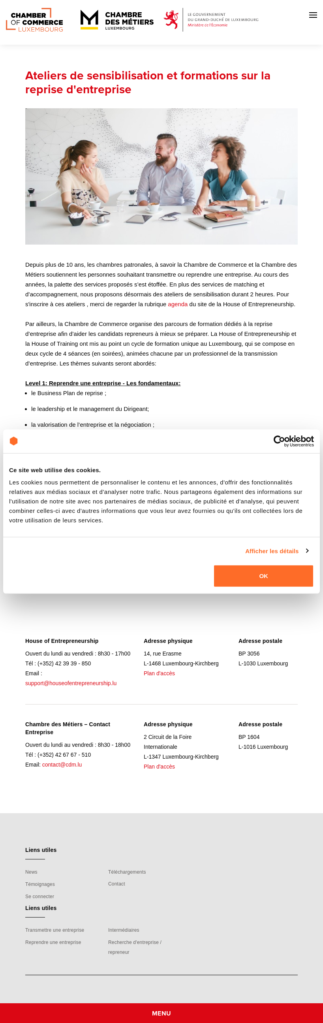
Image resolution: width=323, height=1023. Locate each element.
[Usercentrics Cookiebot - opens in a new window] (279, 441)
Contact (116, 884)
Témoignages (40, 884)
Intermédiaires (123, 930)
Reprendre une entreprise (53, 942)
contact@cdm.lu (62, 764)
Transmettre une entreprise (55, 930)
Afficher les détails (272, 550)
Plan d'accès (159, 673)
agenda (178, 304)
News (31, 872)
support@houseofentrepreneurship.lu (70, 683)
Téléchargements (127, 872)
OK (263, 576)
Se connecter (39, 896)
